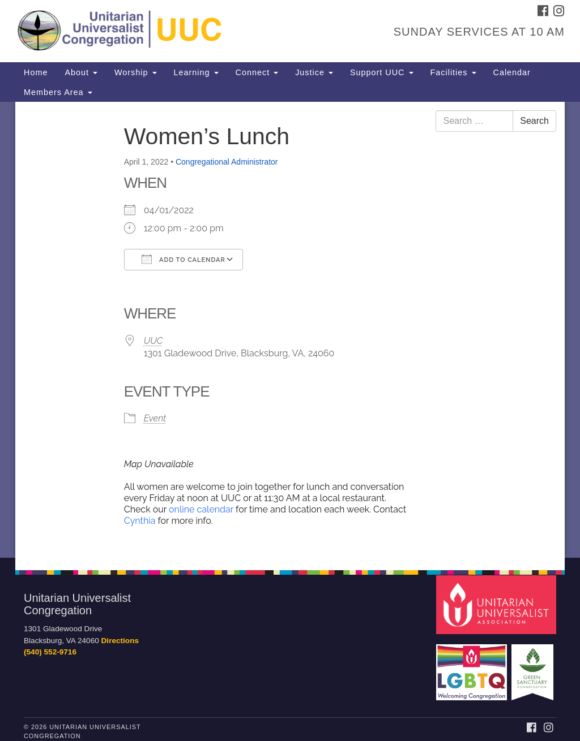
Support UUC (381, 72)
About (81, 72)
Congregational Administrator (227, 161)
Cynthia (141, 520)
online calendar (201, 509)
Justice (314, 72)
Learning (196, 72)
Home (36, 72)
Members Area (58, 92)
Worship (135, 72)
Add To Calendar (183, 259)
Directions (120, 640)
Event (155, 418)
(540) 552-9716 (50, 652)
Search (534, 121)
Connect (257, 72)
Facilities (453, 72)
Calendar (512, 72)
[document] (290, 330)
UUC (153, 340)
